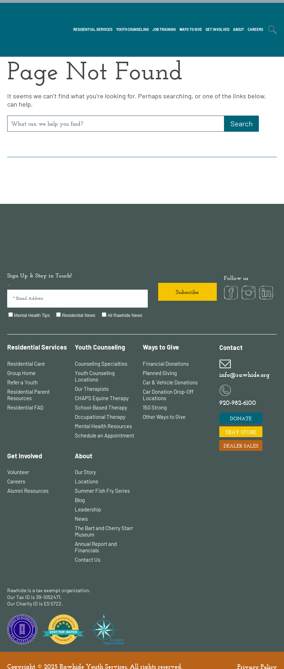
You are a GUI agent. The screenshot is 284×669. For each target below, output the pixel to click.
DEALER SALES (241, 433)
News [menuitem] (81, 506)
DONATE (241, 406)
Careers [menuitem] (16, 469)
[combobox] (115, 123)
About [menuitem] (83, 443)
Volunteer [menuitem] (18, 459)
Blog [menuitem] (80, 487)
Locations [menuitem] (86, 469)
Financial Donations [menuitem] (166, 351)
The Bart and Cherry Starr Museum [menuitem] (104, 518)
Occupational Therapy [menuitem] (100, 404)
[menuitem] (93, 12)
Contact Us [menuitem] (87, 547)
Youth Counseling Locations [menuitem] (95, 363)
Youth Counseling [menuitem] (100, 334)
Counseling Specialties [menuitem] (101, 351)
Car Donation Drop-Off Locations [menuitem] (168, 382)
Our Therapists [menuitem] (92, 376)
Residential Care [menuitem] (26, 351)
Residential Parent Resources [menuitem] (28, 382)
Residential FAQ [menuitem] (25, 395)
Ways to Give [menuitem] (161, 334)
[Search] (241, 123)
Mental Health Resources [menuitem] (103, 413)
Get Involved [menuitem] (24, 443)
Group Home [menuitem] (21, 360)
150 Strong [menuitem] (155, 395)
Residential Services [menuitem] (37, 334)
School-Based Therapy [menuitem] (101, 395)
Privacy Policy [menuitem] (257, 654)
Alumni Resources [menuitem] (28, 478)
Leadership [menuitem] (88, 496)
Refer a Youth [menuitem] (22, 369)
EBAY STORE (241, 419)
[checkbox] (112, 303)
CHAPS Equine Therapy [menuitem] (102, 385)
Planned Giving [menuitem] (160, 360)
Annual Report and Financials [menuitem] (96, 534)
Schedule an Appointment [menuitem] (104, 423)
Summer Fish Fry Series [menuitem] (102, 478)
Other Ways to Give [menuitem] (164, 404)
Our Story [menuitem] (85, 459)
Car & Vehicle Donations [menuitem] (170, 369)
